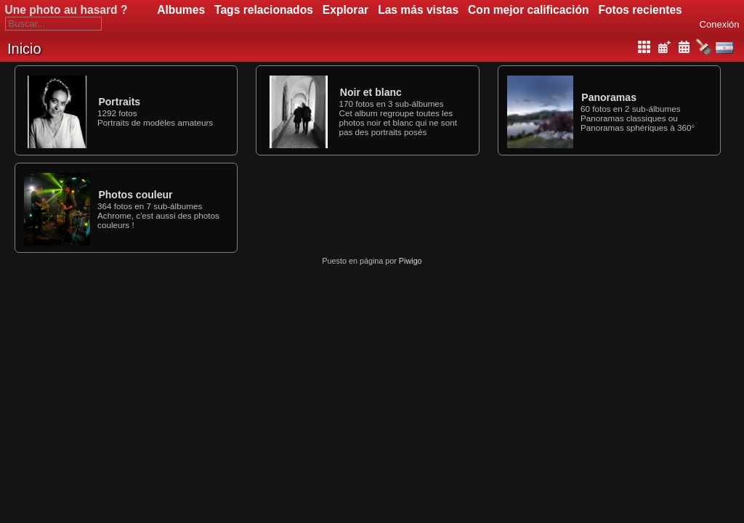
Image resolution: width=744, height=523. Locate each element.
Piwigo (410, 260)
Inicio (24, 49)
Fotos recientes (640, 10)
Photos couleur (135, 194)
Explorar (345, 10)
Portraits (119, 102)
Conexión (720, 24)
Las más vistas (418, 10)
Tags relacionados (263, 10)
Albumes (181, 10)
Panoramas (608, 97)
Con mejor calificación (528, 10)
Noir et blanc (371, 92)
